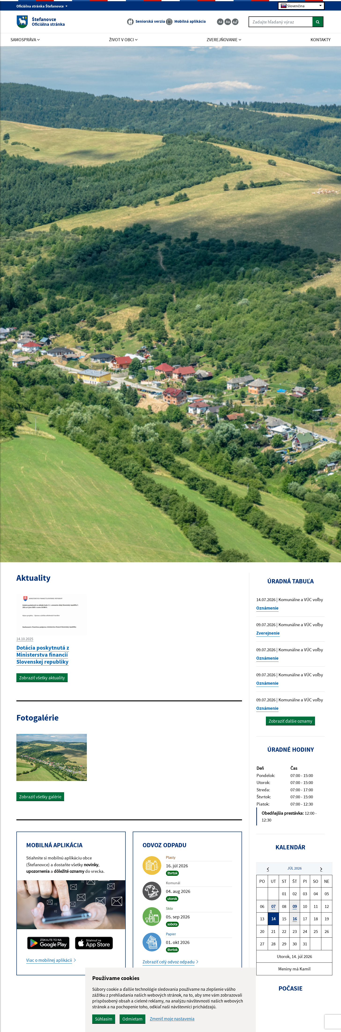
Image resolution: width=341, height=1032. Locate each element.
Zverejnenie (268, 633)
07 (273, 906)
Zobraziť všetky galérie (40, 796)
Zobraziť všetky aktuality (42, 678)
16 (295, 918)
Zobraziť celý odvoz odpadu (168, 962)
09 (295, 906)
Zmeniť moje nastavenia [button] (172, 1019)
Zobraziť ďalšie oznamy (290, 721)
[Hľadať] (317, 21)
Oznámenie (267, 608)
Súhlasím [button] (103, 1019)
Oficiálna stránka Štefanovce (42, 6)
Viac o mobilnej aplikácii (49, 960)
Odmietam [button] (132, 1019)
